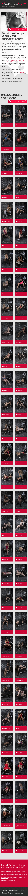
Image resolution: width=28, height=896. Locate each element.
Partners (9, 892)
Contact (22, 890)
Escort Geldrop (10, 61)
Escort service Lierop (17, 80)
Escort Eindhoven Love (5, 893)
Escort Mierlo (11, 60)
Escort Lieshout (18, 60)
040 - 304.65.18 (17, 29)
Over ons (3, 892)
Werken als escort (13, 890)
